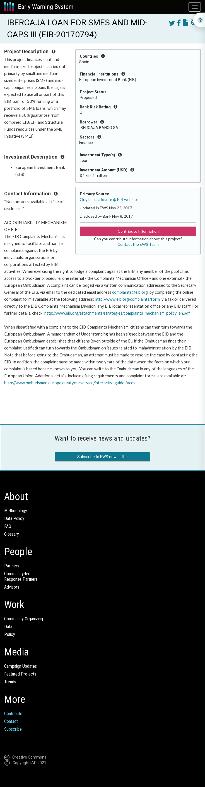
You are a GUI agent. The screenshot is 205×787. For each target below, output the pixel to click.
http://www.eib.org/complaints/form (127, 299)
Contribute (13, 713)
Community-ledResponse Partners (21, 576)
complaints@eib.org (130, 292)
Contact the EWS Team (138, 244)
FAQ (7, 526)
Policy (9, 634)
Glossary (11, 534)
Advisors (11, 587)
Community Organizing (23, 618)
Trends (10, 681)
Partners (11, 566)
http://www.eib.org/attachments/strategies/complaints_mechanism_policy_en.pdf (117, 313)
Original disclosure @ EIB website (109, 199)
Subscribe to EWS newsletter (102, 457)
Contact (11, 721)
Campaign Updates (20, 666)
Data (8, 626)
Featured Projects (20, 674)
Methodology (15, 510)
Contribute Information (138, 231)
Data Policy (14, 518)
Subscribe (13, 729)
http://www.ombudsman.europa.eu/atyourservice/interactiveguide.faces (69, 382)
